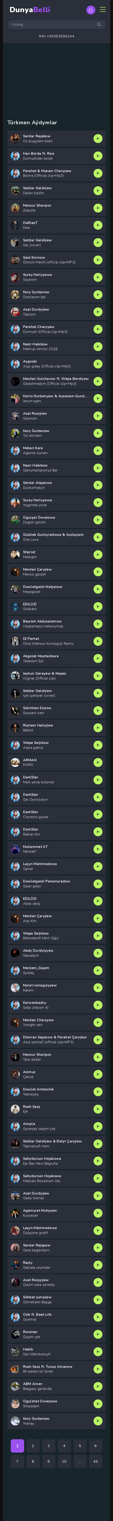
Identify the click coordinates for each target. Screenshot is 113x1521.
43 (95, 1461)
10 (64, 1461)
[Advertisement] (56, 76)
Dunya (30, 10)
